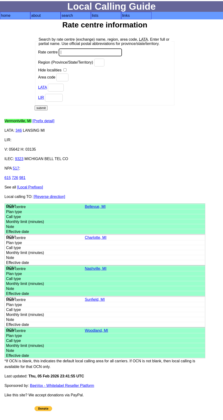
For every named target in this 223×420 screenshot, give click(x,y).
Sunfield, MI (95, 300)
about (36, 15)
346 (18, 130)
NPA (8, 168)
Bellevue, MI (95, 207)
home (5, 15)
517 (16, 168)
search (67, 15)
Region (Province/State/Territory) (71, 62)
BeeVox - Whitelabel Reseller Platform (62, 386)
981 (22, 178)
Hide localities (52, 70)
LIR (41, 98)
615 (7, 178)
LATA (42, 87)
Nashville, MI (96, 269)
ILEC (8, 159)
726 (15, 178)
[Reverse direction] (49, 197)
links (126, 15)
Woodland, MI (96, 330)
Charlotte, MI (96, 238)
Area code (53, 77)
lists (95, 15)
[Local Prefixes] (30, 187)
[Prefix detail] (43, 121)
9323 (19, 159)
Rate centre (80, 52)
